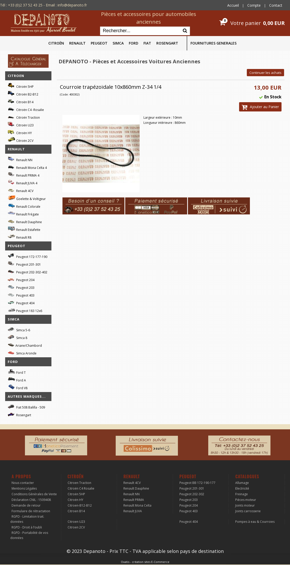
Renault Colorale (24, 206)
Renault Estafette (24, 229)
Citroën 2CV (20, 140)
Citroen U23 (76, 521)
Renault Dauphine (25, 221)
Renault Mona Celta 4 (27, 167)
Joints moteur (245, 505)
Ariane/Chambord (25, 345)
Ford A (17, 380)
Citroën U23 (21, 124)
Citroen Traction (79, 483)
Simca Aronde (22, 352)
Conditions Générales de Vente (34, 494)
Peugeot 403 (21, 295)
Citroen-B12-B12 (80, 505)
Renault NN (20, 159)
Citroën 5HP (21, 86)
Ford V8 (18, 387)
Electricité (242, 488)
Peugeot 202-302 (191, 494)
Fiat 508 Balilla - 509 (26, 407)
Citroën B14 (20, 101)
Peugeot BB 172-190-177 (197, 483)
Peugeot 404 (21, 302)
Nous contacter (23, 483)
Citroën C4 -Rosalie (26, 109)
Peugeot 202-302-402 (27, 271)
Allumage (242, 483)
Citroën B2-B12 (23, 94)
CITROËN (56, 43)
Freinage (241, 494)
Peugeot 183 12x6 (25, 310)
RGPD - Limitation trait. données (27, 519)
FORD (133, 43)
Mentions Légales (24, 488)
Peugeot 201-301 (24, 264)
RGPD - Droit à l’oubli (27, 527)
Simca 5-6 (19, 329)
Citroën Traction (24, 117)
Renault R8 (19, 237)
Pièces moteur (245, 500)
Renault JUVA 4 (22, 182)
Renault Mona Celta (137, 505)
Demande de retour (26, 505)
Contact (275, 5)
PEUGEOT (99, 43)
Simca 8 (17, 337)
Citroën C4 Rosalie (81, 488)
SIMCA (118, 43)
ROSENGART (167, 43)
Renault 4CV (20, 190)
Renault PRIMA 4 (23, 175)
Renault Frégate (23, 213)
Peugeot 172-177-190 (27, 256)
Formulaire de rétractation (31, 511)
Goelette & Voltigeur (27, 198)
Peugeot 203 (21, 287)
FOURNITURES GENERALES (214, 43)
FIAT (147, 43)
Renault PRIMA (133, 500)
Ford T (17, 372)
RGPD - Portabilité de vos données (29, 535)
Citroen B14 (76, 511)
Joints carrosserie (248, 511)
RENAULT (77, 43)
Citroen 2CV (76, 527)
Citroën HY (20, 132)
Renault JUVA (132, 511)
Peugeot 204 (21, 279)
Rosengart (19, 414)
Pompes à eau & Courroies (255, 521)
